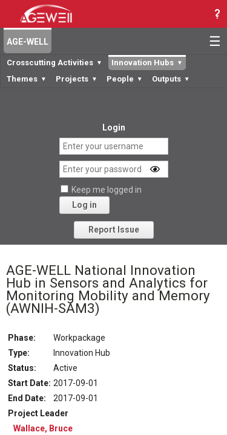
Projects (76, 78)
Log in (84, 205)
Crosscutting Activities (54, 62)
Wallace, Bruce (43, 428)
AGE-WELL (27, 42)
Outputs (171, 78)
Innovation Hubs (147, 62)
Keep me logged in (106, 190)
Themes (27, 78)
